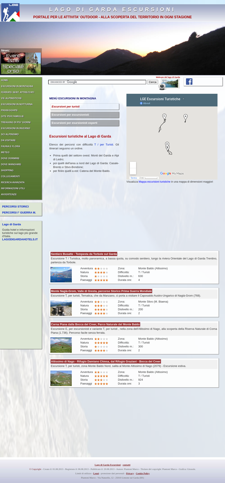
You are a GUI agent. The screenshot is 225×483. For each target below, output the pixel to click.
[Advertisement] (107, 216)
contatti (126, 464)
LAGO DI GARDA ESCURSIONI (112, 9)
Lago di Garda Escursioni (108, 464)
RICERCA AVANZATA (13, 182)
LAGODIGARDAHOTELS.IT (20, 239)
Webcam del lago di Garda (168, 77)
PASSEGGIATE (9, 110)
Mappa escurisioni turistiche (154, 181)
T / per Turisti (103, 144)
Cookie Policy (143, 473)
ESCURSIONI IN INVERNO (15, 128)
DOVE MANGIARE (11, 164)
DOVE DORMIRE (10, 158)
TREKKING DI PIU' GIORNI (16, 122)
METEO (5, 152)
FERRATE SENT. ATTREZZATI (17, 92)
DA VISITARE (8, 140)
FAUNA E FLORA (10, 146)
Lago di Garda (11, 224)
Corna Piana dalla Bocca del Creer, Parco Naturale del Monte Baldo (95, 324)
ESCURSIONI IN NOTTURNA (17, 104)
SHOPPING (7, 170)
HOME (4, 80)
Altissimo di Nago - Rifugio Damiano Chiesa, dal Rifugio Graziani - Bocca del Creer (105, 361)
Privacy (130, 473)
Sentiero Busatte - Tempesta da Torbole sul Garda (84, 254)
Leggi (96, 473)
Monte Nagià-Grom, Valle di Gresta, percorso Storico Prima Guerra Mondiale (101, 291)
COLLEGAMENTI (10, 176)
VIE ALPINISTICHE (11, 98)
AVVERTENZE (9, 194)
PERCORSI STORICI (15, 206)
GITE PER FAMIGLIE (12, 116)
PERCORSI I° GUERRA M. (19, 212)
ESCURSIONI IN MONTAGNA (17, 86)
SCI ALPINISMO (10, 134)
